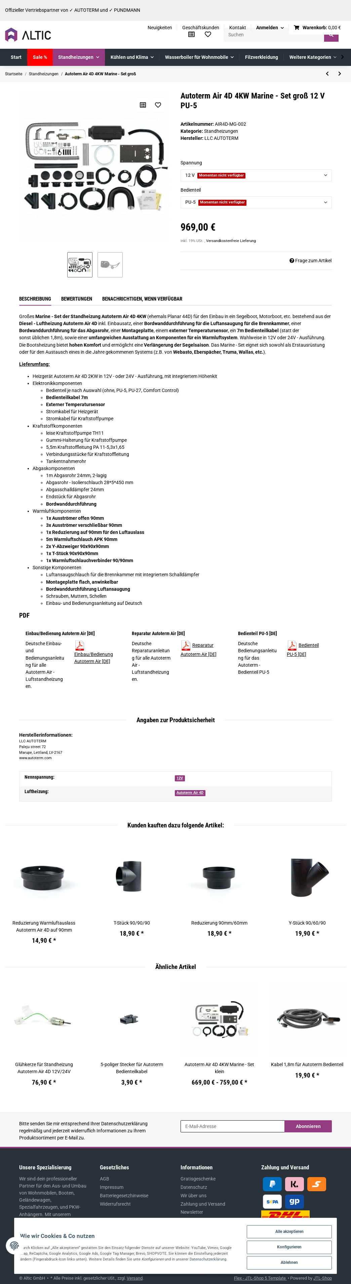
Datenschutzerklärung (124, 1123)
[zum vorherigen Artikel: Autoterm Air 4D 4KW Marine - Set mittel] (327, 74)
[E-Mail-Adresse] (233, 1126)
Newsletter (192, 1212)
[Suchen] (274, 35)
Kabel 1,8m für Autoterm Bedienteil (307, 1064)
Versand (135, 1278)
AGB (104, 1178)
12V (180, 778)
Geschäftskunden (200, 27)
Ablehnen (294, 1261)
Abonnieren (308, 1126)
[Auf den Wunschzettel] (157, 105)
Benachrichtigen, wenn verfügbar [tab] (142, 299)
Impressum (111, 1187)
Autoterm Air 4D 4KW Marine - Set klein (219, 1068)
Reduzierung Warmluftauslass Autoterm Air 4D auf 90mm (43, 926)
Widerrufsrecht (115, 1204)
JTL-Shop (322, 1278)
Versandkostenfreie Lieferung (231, 241)
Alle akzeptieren (294, 1228)
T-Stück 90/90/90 (132, 923)
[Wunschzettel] (208, 35)
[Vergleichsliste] (191, 35)
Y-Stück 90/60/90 (307, 923)
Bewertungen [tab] (76, 299)
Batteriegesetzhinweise (124, 1195)
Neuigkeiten (160, 27)
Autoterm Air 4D (190, 792)
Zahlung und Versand (203, 1204)
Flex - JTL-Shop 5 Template (260, 1278)
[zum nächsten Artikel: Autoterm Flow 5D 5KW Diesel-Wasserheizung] (340, 74)
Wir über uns (193, 1195)
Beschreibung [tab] (35, 299)
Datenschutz (194, 1187)
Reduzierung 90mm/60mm (219, 923)
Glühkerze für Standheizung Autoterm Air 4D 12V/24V (44, 1068)
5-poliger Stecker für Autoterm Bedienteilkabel (132, 1068)
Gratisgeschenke (198, 1178)
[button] (270, 28)
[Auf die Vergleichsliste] (142, 105)
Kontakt (237, 27)
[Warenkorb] (317, 28)
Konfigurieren (294, 1245)
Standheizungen (221, 131)
